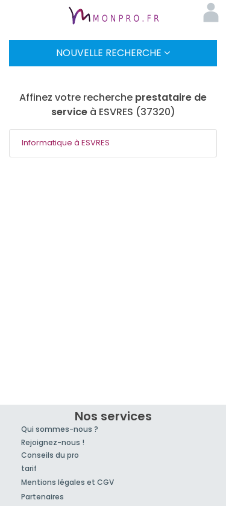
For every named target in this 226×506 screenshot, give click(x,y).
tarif (29, 468)
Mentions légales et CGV (67, 482)
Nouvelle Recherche (113, 53)
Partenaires (42, 497)
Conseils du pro (50, 455)
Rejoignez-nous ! (52, 442)
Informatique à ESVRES (66, 142)
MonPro (113, 17)
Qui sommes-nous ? (59, 429)
